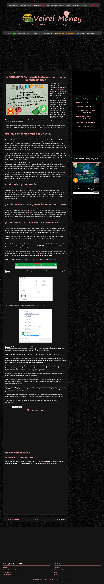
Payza (53, 238)
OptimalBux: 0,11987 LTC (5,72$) (86, 117)
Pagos (48, 5)
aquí (64, 251)
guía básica (40, 253)
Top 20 (29, 5)
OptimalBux (7, 574)
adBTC (56, 572)
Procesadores (36, 5)
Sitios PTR (37, 33)
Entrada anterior (60, 519)
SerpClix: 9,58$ (84, 126)
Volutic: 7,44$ (83, 106)
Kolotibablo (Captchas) (61, 570)
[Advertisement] (52, 53)
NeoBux (5, 567)
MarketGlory (80, 33)
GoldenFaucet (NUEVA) (10, 570)
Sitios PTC (21, 33)
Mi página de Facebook (49, 463)
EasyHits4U (57, 567)
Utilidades (23, 5)
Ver (94, 102)
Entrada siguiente (12, 519)
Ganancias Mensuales (57, 5)
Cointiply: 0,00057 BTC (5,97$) (86, 111)
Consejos (68, 5)
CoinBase (30, 212)
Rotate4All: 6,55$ (84, 122)
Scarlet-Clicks (7, 572)
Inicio (10, 33)
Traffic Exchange (47, 33)
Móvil (29, 32)
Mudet (56, 574)
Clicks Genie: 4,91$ (83, 102)
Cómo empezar (13, 5)
